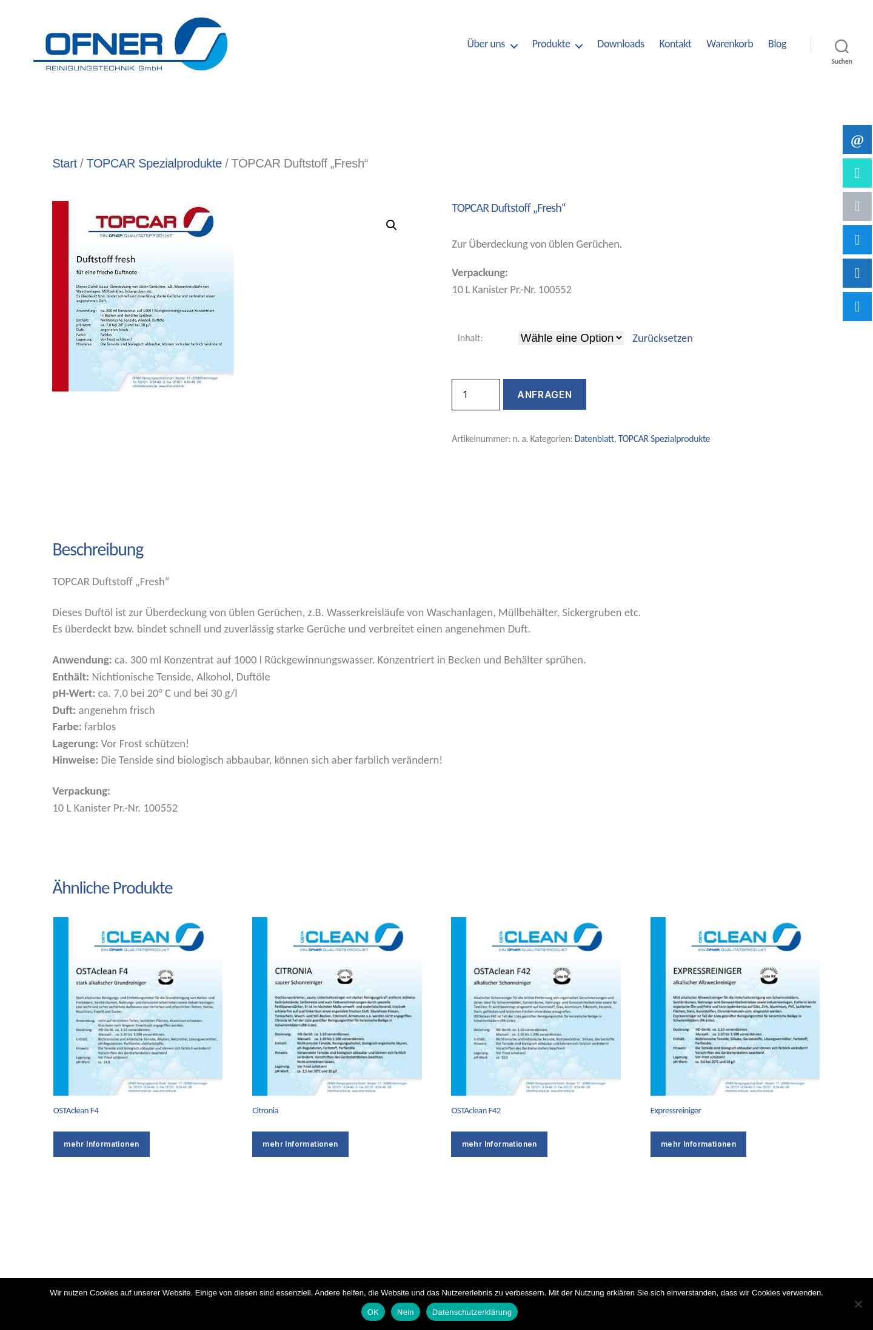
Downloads (620, 44)
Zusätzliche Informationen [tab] (251, 506)
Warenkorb (729, 44)
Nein (405, 1312)
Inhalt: (470, 338)
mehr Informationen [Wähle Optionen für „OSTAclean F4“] (101, 1143)
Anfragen (544, 394)
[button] (392, 225)
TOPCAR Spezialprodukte (155, 163)
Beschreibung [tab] (96, 506)
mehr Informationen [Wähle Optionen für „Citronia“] (300, 1143)
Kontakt (675, 44)
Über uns (485, 44)
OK (373, 1312)
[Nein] (858, 1304)
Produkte (551, 44)
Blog (777, 44)
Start (64, 163)
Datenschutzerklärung (472, 1312)
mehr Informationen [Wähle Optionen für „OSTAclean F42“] (499, 1143)
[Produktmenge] (476, 394)
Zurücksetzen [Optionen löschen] (662, 338)
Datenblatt (594, 438)
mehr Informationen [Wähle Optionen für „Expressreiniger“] (698, 1143)
